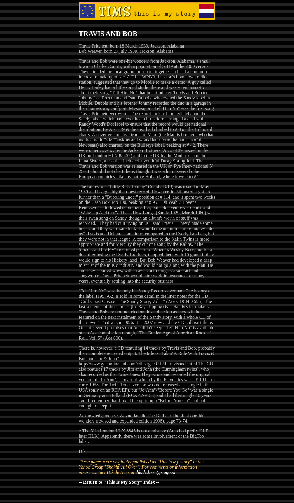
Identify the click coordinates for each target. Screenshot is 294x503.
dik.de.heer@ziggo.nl (156, 472)
